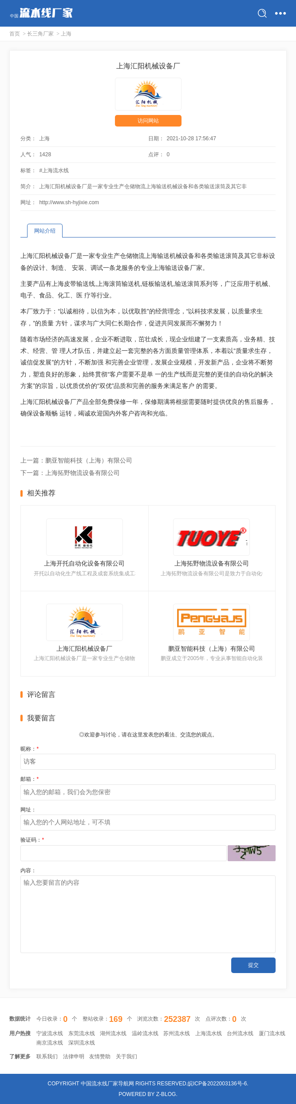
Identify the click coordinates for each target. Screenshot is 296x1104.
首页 (14, 34)
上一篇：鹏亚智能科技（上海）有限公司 (76, 460)
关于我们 (126, 1056)
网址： (28, 810)
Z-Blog (166, 1094)
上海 (66, 34)
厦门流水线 (272, 1033)
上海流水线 (208, 1033)
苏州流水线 (176, 1033)
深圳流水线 (81, 1043)
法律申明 (73, 1056)
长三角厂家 (40, 34)
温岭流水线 (145, 1033)
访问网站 (148, 121)
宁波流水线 (49, 1033)
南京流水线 (49, 1043)
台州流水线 (240, 1033)
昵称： (29, 749)
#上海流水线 (54, 170)
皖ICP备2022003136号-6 (217, 1083)
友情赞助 (100, 1056)
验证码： (32, 840)
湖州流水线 (113, 1033)
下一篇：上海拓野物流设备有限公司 (70, 472)
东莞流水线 (81, 1033)
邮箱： (29, 779)
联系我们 (47, 1056)
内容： (28, 870)
